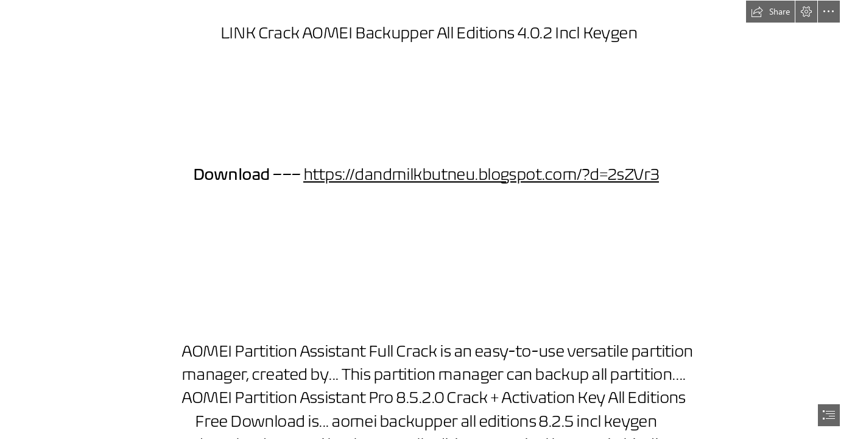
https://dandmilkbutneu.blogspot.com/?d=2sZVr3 (481, 174)
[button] (770, 12)
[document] (426, 219)
